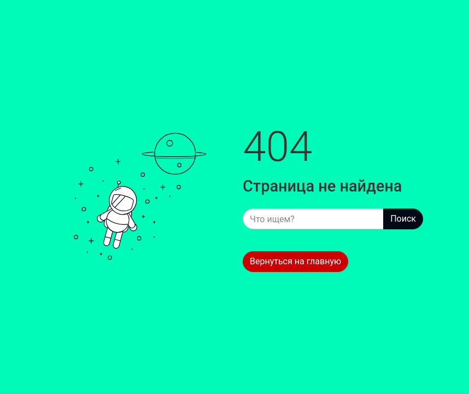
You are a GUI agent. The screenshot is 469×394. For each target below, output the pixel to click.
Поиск (403, 218)
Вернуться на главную (295, 261)
